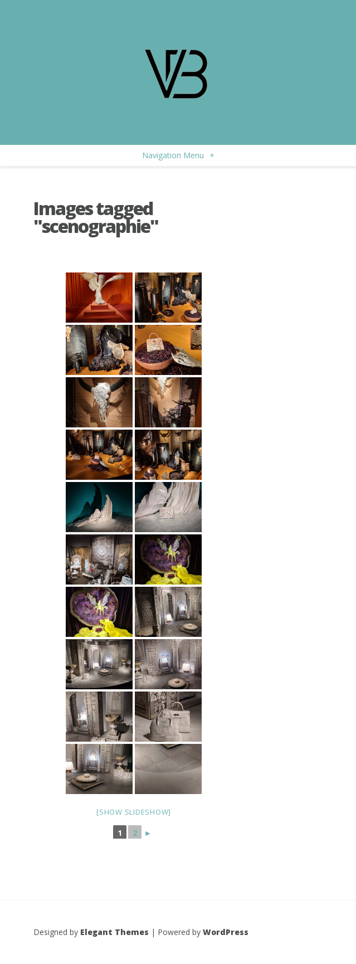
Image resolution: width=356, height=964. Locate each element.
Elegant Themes (114, 932)
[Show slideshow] (133, 812)
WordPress (225, 932)
